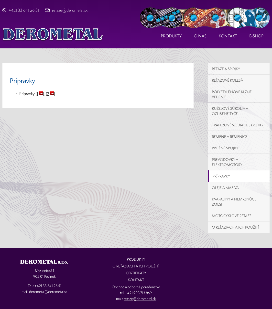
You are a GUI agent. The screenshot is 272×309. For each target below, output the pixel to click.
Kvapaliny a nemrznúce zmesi (234, 202)
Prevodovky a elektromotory (227, 162)
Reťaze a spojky (226, 68)
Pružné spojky (225, 148)
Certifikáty (136, 273)
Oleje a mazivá (225, 187)
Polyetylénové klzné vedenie (232, 94)
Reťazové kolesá (227, 80)
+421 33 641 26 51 (24, 10)
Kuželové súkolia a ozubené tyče (230, 111)
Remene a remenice (230, 136)
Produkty (171, 36)
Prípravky (221, 176)
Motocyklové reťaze (231, 215)
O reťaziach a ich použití (235, 227)
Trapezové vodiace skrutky (237, 125)
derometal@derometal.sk (48, 291)
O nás (200, 36)
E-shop (256, 36)
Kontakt (228, 36)
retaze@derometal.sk (69, 10)
